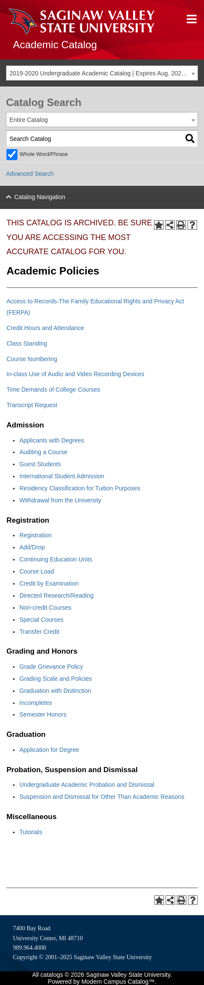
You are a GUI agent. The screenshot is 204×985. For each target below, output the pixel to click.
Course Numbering (31, 358)
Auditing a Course (43, 452)
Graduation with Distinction (55, 690)
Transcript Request (31, 405)
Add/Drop (32, 547)
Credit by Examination (48, 583)
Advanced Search (30, 173)
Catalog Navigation (39, 196)
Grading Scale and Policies (55, 678)
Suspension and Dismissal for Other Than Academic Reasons (102, 796)
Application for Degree (49, 749)
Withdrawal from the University (60, 500)
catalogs (52, 974)
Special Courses (41, 619)
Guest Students (40, 464)
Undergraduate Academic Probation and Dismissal (86, 784)
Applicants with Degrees (51, 440)
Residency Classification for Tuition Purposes (79, 488)
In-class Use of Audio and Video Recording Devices (75, 374)
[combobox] (102, 73)
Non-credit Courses (45, 607)
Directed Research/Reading (56, 595)
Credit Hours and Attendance (45, 327)
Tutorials (30, 832)
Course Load (36, 571)
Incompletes (35, 702)
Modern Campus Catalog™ (118, 981)
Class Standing (26, 343)
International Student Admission (61, 476)
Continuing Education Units (55, 559)
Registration (35, 535)
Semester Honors (42, 714)
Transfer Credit (39, 631)
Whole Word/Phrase (43, 154)
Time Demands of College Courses (53, 389)
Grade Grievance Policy (51, 666)
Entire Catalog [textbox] (28, 119)
